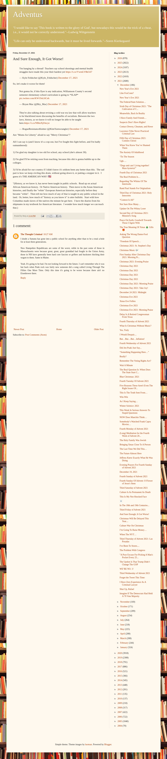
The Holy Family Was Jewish (133, 440)
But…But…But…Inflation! (132, 339)
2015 (120, 676)
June (122, 624)
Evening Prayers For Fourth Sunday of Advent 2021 (136, 466)
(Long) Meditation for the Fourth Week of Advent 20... (134, 434)
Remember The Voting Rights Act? (135, 361)
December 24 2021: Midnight (133, 292)
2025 (120, 63)
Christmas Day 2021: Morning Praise (136, 283)
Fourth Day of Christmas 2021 (133, 172)
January (124, 647)
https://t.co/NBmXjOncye (37, 123)
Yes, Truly (124, 330)
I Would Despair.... (128, 334)
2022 (120, 76)
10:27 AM (48, 234)
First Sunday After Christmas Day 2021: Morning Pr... (135, 256)
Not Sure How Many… (130, 204)
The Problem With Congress (132, 550)
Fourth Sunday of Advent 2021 (133, 476)
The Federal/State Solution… (133, 102)
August (123, 615)
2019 (120, 657)
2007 (120, 712)
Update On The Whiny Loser (133, 208)
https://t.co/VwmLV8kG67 (79, 71)
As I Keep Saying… (129, 401)
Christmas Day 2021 (129, 266)
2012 (120, 689)
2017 (120, 666)
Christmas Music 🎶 (129, 250)
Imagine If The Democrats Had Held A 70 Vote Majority (136, 594)
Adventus (27, 14)
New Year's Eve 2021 (129, 89)
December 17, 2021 (68, 77)
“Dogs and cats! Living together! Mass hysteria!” (134, 166)
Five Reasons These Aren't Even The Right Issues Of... (136, 387)
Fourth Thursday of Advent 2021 (134, 321)
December (125, 85)
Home (59, 329)
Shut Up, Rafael (127, 589)
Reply (23, 278)
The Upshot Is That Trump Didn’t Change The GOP (135, 563)
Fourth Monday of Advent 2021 (134, 429)
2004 (120, 726)
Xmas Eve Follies (128, 301)
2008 (120, 707)
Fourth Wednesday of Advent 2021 (135, 343)
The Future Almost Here (130, 453)
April (122, 633)
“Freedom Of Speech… (130, 241)
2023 (120, 72)
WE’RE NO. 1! (127, 569)
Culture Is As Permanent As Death (135, 492)
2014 (120, 680)
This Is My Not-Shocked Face (133, 496)
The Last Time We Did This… (133, 449)
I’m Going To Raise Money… (133, 530)
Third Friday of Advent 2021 (133, 510)
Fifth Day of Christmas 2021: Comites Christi (133, 139)
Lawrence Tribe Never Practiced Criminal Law (134, 132)
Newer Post (19, 329)
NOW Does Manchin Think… (133, 417)
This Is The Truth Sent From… (134, 392)
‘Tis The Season (127, 156)
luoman (88, 744)
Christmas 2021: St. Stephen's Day (135, 246)
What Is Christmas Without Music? (135, 326)
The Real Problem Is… (130, 177)
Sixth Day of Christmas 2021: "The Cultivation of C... (135, 107)
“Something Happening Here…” (134, 352)
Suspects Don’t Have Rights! (133, 122)
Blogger (107, 744)
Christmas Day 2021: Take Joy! (134, 288)
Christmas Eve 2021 (129, 297)
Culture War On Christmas (132, 525)
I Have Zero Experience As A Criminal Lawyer (133, 583)
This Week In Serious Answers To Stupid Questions (135, 411)
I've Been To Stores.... (129, 546)
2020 (120, 653)
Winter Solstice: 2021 (129, 406)
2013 (120, 685)
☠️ (121, 501)
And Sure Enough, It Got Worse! (134, 514)
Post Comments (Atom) (36, 335)
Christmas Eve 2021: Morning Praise (136, 310)
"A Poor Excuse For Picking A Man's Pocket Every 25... (136, 556)
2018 (120, 662)
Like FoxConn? (127, 93)
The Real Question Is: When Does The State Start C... (135, 371)
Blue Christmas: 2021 (129, 377)
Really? (123, 356)
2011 (120, 694)
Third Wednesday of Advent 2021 (135, 573)
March (123, 638)
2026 (120, 58)
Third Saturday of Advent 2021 (134, 488)
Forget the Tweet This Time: (132, 577)
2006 (120, 717)
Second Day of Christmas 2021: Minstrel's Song (134, 214)
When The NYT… (128, 534)
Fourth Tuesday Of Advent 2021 (134, 381)
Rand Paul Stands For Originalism (135, 188)
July (122, 620)
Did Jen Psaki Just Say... (130, 348)
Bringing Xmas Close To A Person (135, 444)
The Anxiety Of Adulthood (132, 152)
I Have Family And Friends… (133, 118)
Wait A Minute (126, 365)
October (124, 606)
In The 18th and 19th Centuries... (134, 505)
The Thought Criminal (31, 234)
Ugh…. (123, 161)
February (124, 643)
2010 (120, 698)
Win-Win (124, 397)
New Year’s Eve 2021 (129, 97)
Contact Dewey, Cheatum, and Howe (136, 126)
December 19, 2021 (128, 472)
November (125, 602)
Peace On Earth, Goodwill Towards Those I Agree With (135, 221)
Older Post (99, 329)
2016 (120, 671)
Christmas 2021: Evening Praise (134, 261)
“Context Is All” (127, 200)
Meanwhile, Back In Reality (132, 113)
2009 (120, 703)
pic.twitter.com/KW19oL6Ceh (34, 98)
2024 (120, 67)
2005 (120, 721)
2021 (120, 81)
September (125, 611)
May (122, 629)
